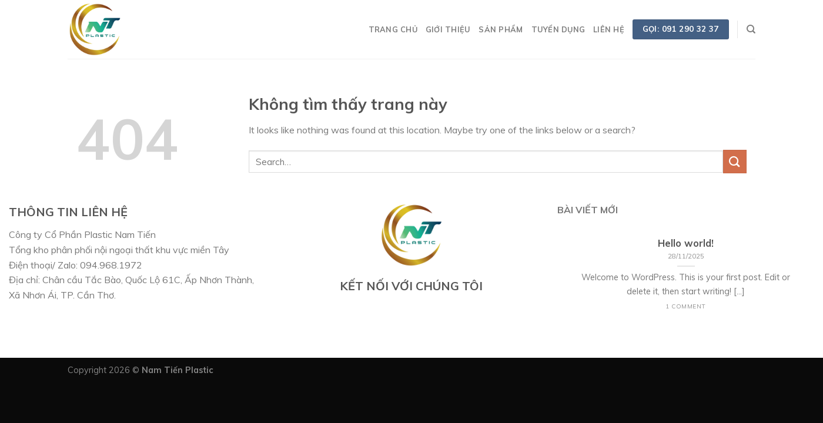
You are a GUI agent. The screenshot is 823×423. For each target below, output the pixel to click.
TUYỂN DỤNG (558, 29)
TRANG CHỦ (393, 29)
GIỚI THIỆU (448, 29)
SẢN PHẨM (501, 29)
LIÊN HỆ (608, 29)
